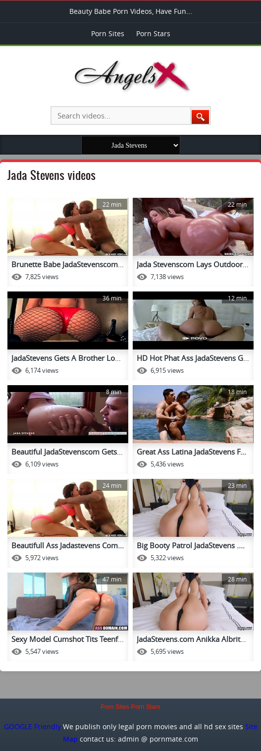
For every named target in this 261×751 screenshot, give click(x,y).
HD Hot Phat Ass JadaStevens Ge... (195, 358)
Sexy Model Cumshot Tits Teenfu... (69, 639)
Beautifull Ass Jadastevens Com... (67, 545)
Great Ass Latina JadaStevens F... (191, 452)
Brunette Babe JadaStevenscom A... (71, 264)
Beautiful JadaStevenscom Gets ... (68, 452)
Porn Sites (107, 33)
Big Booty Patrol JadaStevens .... (191, 545)
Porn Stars (153, 33)
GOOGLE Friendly (32, 726)
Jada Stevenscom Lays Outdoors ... (195, 264)
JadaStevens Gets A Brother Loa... (68, 358)
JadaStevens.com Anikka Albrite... (193, 639)
